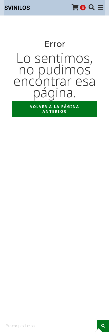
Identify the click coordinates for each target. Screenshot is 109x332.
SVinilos (17, 8)
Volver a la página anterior (54, 109)
